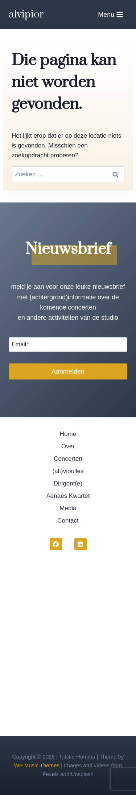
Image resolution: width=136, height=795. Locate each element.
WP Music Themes (36, 765)
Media (67, 508)
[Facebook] (56, 544)
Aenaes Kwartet (68, 495)
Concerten (68, 458)
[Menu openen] (110, 14)
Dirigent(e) (68, 483)
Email (20, 344)
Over (68, 446)
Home (68, 433)
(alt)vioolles (68, 471)
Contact (68, 520)
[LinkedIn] (80, 544)
